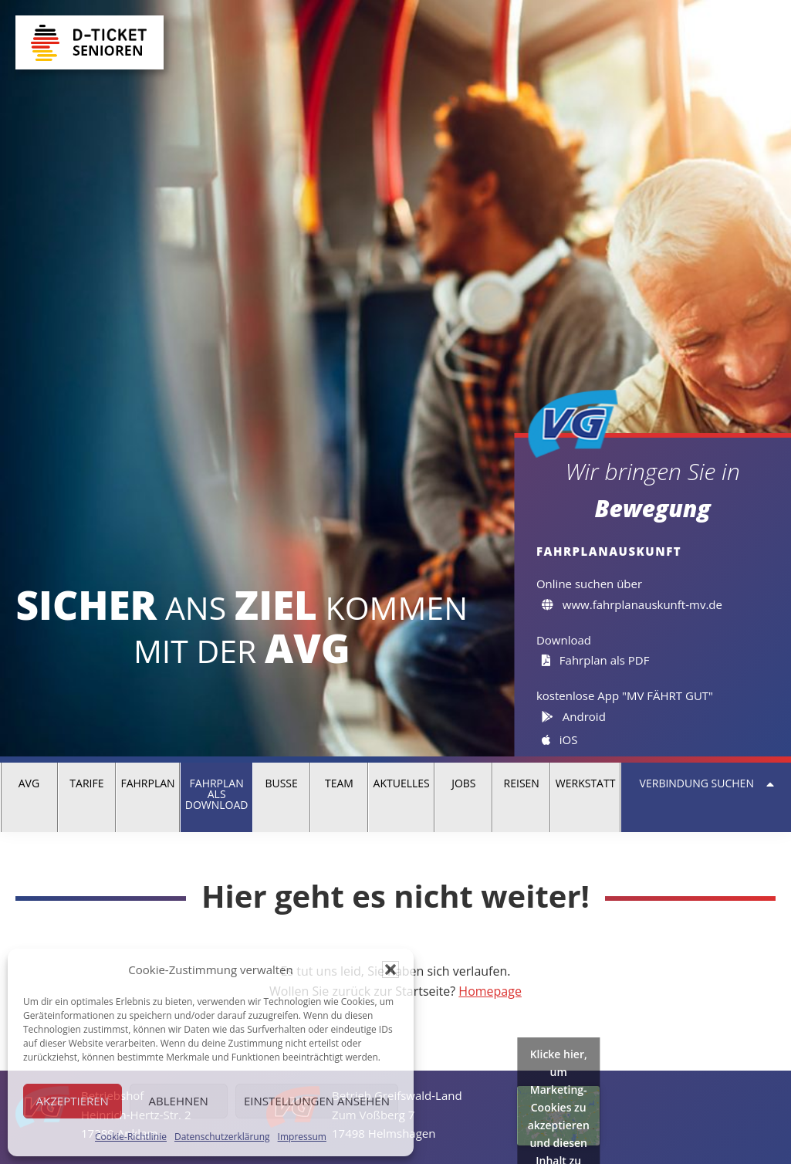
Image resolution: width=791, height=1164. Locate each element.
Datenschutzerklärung (222, 1136)
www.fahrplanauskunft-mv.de (632, 604)
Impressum (302, 1136)
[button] (390, 969)
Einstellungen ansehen (317, 1100)
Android (573, 716)
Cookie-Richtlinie (131, 1136)
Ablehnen (178, 1100)
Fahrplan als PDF (595, 660)
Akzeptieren (72, 1100)
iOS (559, 739)
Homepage (490, 991)
